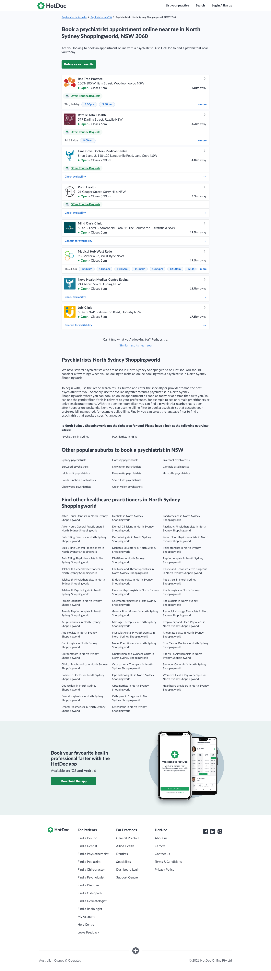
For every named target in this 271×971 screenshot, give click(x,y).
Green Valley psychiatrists (127, 487)
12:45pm (192, 269)
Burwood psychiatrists (75, 466)
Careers (160, 846)
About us (161, 838)
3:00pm (89, 104)
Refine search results (79, 64)
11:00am (104, 269)
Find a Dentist (87, 846)
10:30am (86, 269)
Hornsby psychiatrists (125, 460)
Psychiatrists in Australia (74, 17)
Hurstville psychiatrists (176, 473)
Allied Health (125, 846)
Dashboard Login (127, 869)
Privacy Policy (164, 869)
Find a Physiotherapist (93, 854)
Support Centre (127, 877)
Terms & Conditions (168, 861)
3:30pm (107, 104)
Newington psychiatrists (126, 466)
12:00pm (157, 269)
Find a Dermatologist (92, 901)
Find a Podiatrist (89, 861)
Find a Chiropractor (91, 869)
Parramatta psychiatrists (126, 473)
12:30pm (175, 269)
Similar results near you (135, 345)
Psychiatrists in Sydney (75, 436)
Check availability (135, 176)
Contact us (162, 854)
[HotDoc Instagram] (219, 831)
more (202, 104)
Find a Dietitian (88, 885)
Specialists (123, 861)
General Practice (127, 838)
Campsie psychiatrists (176, 466)
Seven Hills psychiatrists (126, 480)
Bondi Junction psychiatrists (79, 480)
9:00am (87, 140)
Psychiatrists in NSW (101, 17)
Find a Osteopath (90, 893)
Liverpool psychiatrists (176, 460)
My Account (86, 916)
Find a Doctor (87, 838)
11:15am (122, 269)
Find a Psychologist (91, 877)
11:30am (140, 269)
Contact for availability (135, 241)
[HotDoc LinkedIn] (212, 831)
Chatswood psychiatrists (76, 487)
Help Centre (86, 924)
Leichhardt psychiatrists (76, 473)
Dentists (122, 854)
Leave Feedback (88, 932)
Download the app (74, 781)
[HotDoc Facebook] (205, 831)
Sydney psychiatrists (74, 460)
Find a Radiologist (90, 909)
